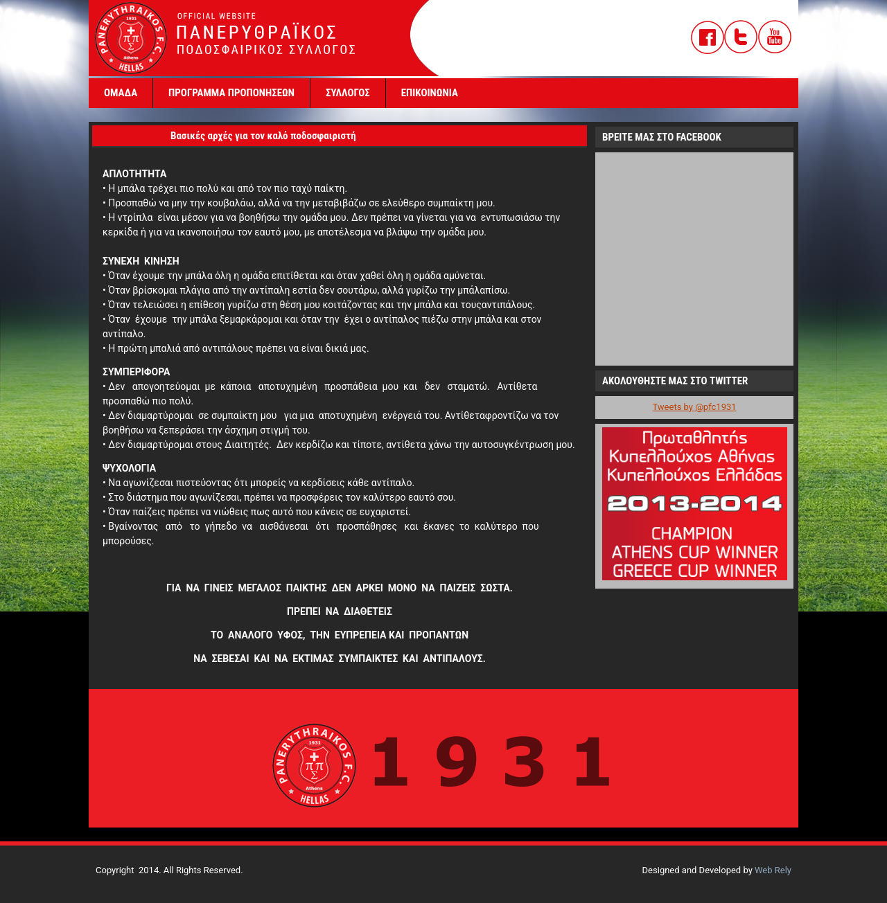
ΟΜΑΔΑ (120, 93)
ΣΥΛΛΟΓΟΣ (348, 93)
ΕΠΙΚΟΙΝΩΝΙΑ (429, 93)
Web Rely (773, 870)
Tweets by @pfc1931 (694, 407)
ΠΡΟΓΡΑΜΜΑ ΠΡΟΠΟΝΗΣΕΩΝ (231, 93)
